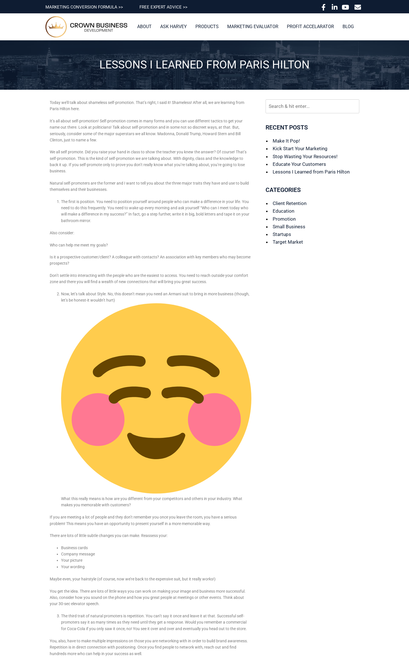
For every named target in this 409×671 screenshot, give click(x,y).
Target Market (288, 242)
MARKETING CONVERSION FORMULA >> (84, 7)
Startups (282, 234)
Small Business (289, 226)
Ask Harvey (173, 26)
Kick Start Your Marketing (300, 148)
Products (207, 26)
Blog (348, 26)
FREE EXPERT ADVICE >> (163, 7)
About (144, 26)
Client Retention (289, 203)
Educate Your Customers (299, 164)
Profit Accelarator (310, 26)
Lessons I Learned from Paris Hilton (311, 172)
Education (283, 211)
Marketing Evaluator (252, 26)
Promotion (284, 219)
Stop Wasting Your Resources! (305, 156)
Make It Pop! (286, 141)
